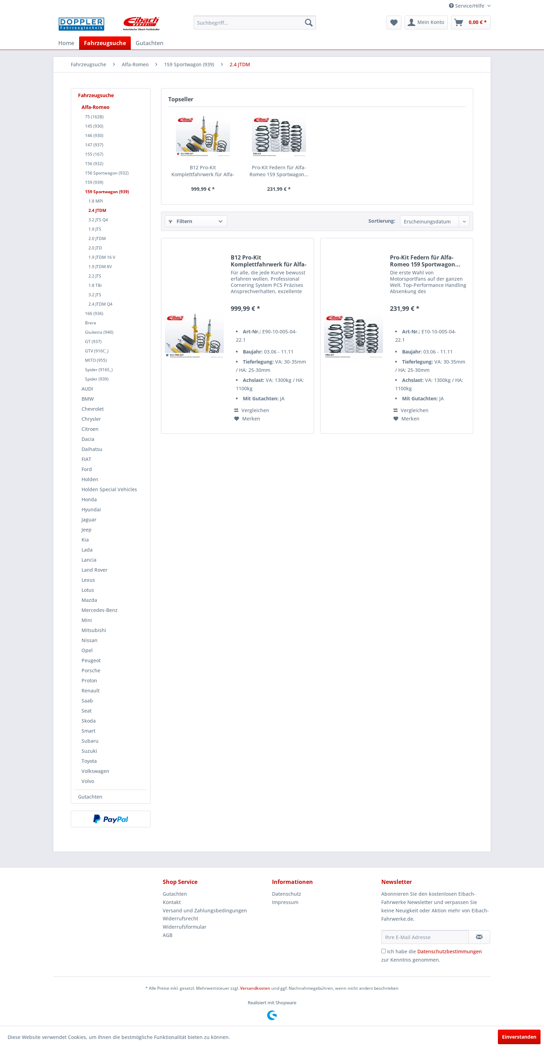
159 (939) (94, 182)
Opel (87, 650)
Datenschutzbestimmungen (449, 951)
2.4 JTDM (97, 210)
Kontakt (172, 902)
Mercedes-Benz (100, 610)
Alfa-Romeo (96, 107)
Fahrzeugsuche (96, 95)
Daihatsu (92, 449)
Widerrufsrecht (180, 918)
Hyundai (91, 509)
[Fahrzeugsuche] (105, 43)
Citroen (90, 429)
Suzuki (89, 751)
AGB (167, 935)
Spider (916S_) (99, 370)
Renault (91, 690)
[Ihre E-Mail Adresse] (425, 937)
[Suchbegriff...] (255, 22)
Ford (87, 469)
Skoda (89, 720)
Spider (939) (97, 379)
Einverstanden (519, 1036)
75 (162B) (94, 117)
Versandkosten (255, 988)
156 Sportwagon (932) (107, 173)
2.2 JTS (94, 276)
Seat (87, 710)
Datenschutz (286, 894)
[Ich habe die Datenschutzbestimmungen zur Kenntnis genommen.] (383, 951)
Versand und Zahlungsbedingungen (205, 910)
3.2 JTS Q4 (98, 220)
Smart (88, 730)
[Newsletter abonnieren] (479, 937)
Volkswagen (95, 771)
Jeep (87, 529)
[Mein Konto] (426, 22)
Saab (87, 700)
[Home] (66, 43)
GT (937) (93, 341)
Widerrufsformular (184, 926)
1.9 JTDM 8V (100, 267)
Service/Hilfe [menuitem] (467, 5)
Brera (90, 323)
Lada (87, 549)
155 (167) (94, 154)
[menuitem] (255, 22)
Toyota (89, 761)
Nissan (89, 640)
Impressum (285, 902)
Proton (89, 680)
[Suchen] (308, 22)
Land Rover (95, 569)
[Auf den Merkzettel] (247, 419)
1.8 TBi (95, 285)
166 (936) (94, 313)
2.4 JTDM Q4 (100, 304)
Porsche (91, 670)
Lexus (88, 580)
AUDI (87, 388)
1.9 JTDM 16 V (101, 257)
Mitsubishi (94, 630)
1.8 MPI (95, 201)
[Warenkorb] (471, 22)
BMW (88, 398)
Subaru (90, 741)
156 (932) (94, 164)
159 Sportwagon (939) (107, 192)
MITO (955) (96, 360)
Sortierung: (381, 221)
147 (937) (94, 145)
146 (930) (94, 135)
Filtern (180, 221)
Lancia (89, 559)
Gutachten (90, 796)
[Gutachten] (149, 43)
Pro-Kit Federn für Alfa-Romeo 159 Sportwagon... (278, 171)
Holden (90, 479)
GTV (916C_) (97, 351)
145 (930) (94, 126)
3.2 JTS (94, 295)
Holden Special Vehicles (109, 489)
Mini (87, 620)
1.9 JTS (94, 229)
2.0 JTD (95, 248)
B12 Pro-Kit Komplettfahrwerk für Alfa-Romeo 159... (202, 171)
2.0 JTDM (97, 238)
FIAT (86, 459)
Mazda (89, 600)
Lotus (88, 590)
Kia (85, 539)
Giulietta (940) (99, 332)
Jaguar (89, 519)
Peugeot (91, 660)
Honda (89, 499)
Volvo (88, 781)
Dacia (88, 439)
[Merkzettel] (393, 22)
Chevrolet (93, 409)
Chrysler (91, 419)
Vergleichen (251, 410)
